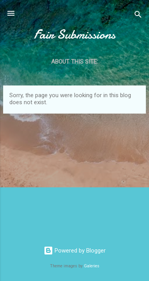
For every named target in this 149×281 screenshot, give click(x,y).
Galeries (91, 266)
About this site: (74, 61)
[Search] (138, 16)
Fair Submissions (74, 34)
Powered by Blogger (75, 250)
